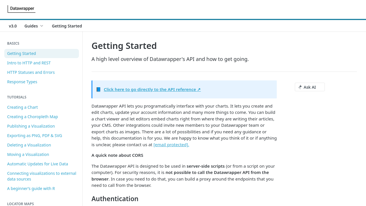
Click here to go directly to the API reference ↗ (152, 89)
